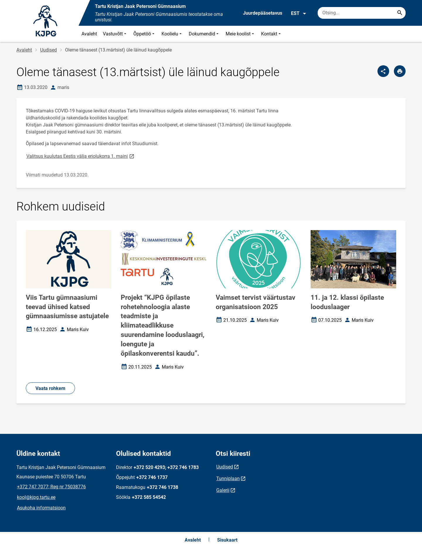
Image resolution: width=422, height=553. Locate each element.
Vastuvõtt (115, 34)
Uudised (48, 50)
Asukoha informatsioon (41, 508)
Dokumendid (204, 34)
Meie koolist (240, 34)
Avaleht (89, 34)
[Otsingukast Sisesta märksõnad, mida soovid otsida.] (362, 13)
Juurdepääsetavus (262, 13)
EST (299, 13)
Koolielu (172, 34)
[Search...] (400, 13)
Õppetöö (144, 34)
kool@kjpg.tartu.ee (36, 497)
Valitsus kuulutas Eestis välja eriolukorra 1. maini (80, 156)
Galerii (222, 490)
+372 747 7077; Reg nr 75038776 (51, 486)
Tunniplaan (228, 478)
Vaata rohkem (50, 388)
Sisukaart (227, 540)
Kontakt (271, 34)
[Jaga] (383, 71)
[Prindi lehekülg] (400, 71)
